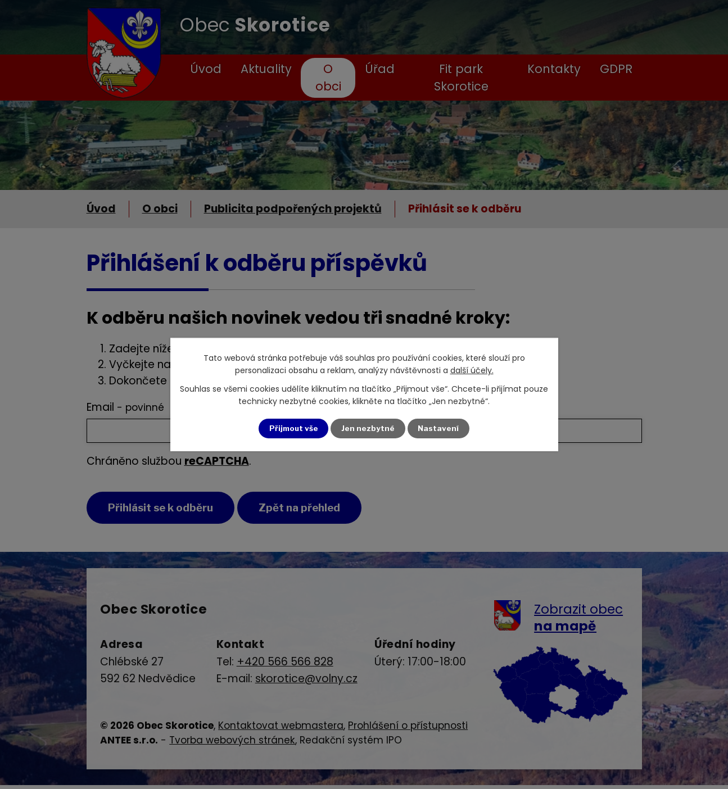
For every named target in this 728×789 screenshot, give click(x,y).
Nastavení (439, 428)
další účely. (472, 370)
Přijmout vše (293, 428)
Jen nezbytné (368, 428)
